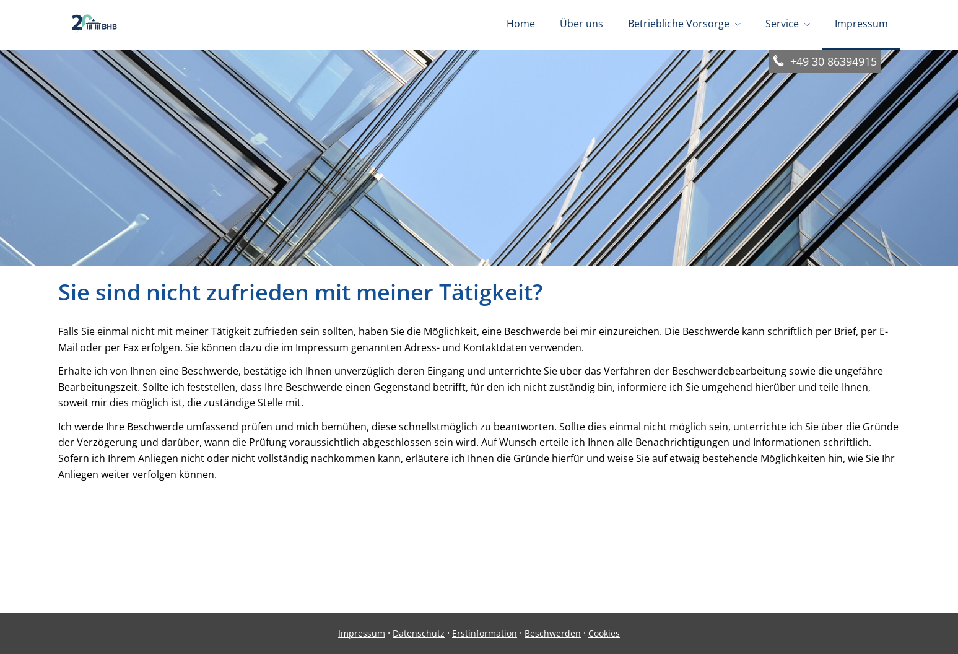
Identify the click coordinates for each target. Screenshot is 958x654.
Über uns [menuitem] (581, 23)
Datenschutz (419, 633)
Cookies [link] (604, 633)
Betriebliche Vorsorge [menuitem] (678, 23)
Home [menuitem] (521, 23)
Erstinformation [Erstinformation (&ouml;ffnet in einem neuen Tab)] (484, 633)
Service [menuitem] (782, 23)
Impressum (361, 633)
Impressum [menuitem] (861, 23)
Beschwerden (553, 633)
